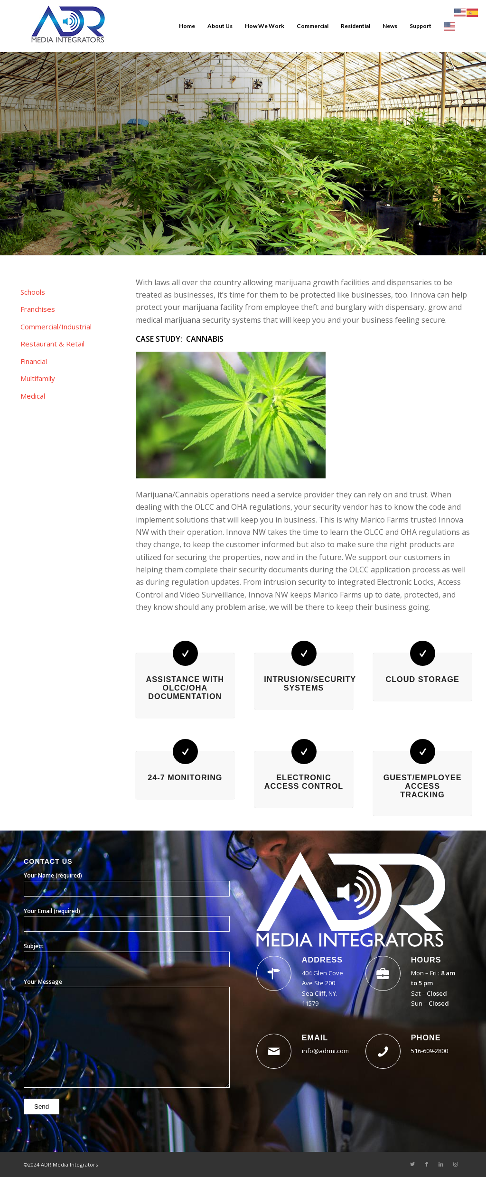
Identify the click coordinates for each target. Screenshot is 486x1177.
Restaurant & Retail (52, 343)
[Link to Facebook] (427, 1164)
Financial (33, 361)
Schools (32, 292)
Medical (32, 396)
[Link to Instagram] (455, 1164)
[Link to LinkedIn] (441, 1164)
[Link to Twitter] (412, 1164)
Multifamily (37, 378)
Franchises (37, 309)
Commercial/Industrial (56, 326)
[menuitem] (187, 26)
